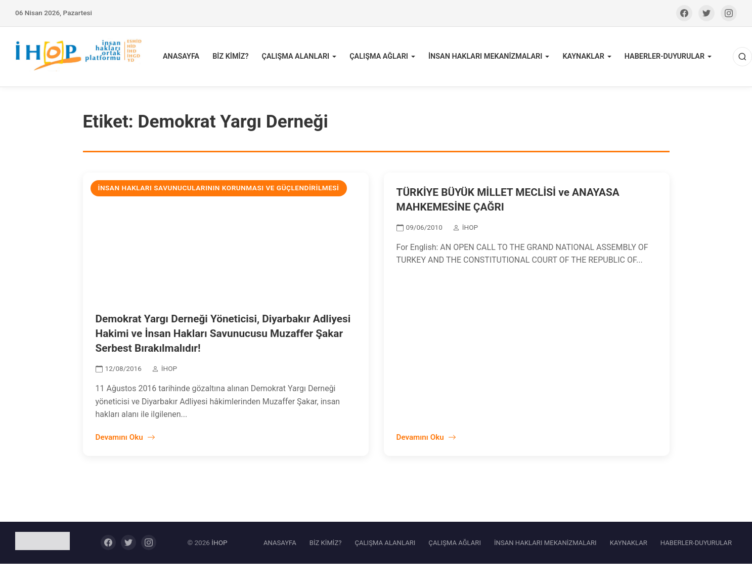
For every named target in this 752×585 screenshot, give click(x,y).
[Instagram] (729, 13)
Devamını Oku (125, 437)
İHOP (219, 542)
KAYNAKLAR (583, 56)
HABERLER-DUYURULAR (664, 56)
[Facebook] (684, 13)
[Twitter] (706, 13)
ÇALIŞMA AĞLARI (378, 56)
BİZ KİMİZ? (230, 56)
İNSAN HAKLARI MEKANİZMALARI (485, 56)
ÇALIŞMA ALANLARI (295, 56)
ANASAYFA (181, 56)
